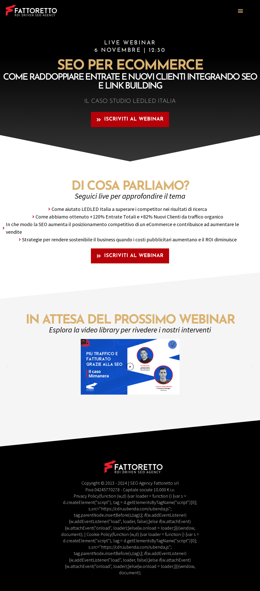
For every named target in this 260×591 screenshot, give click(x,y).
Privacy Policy (86, 496)
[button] (240, 10)
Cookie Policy (99, 534)
